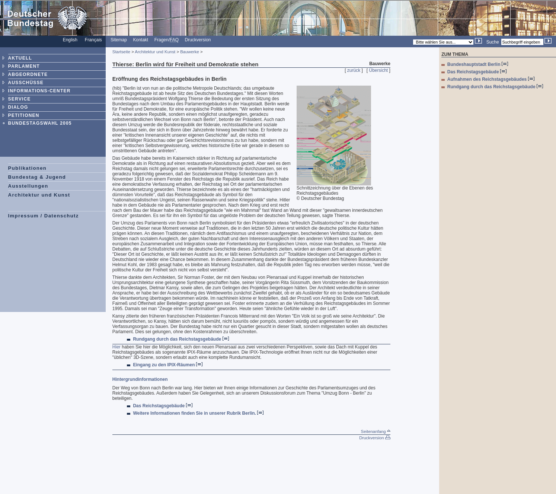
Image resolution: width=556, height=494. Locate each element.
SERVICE (19, 99)
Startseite (121, 52)
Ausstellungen (28, 186)
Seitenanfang (375, 431)
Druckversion (198, 39)
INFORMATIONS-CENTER (39, 90)
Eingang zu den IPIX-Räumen (167, 364)
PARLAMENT (24, 66)
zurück (353, 70)
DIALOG (18, 107)
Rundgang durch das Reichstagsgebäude (181, 339)
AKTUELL (20, 58)
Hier (116, 347)
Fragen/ (166, 39)
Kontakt (140, 39)
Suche (492, 42)
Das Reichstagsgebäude (162, 405)
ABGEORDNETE (28, 74)
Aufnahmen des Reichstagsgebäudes (490, 79)
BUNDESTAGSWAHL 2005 (40, 123)
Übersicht (378, 70)
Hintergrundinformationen (140, 379)
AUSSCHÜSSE (26, 82)
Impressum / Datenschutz (43, 216)
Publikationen (27, 168)
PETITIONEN (23, 115)
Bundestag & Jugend (37, 177)
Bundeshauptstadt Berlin (477, 64)
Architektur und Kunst (39, 195)
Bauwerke (189, 52)
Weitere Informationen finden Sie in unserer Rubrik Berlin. (198, 413)
